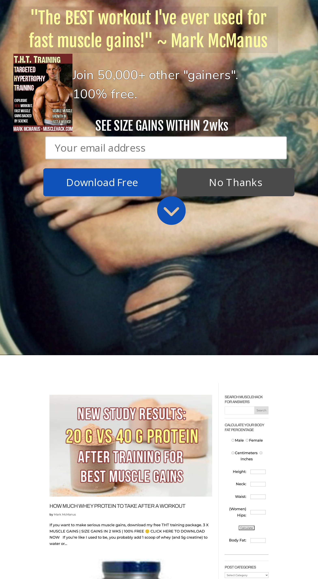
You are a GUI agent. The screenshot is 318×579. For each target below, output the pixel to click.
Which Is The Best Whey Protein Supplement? (111, 480)
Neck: (241, 225)
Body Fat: (237, 281)
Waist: (240, 238)
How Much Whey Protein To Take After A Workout (117, 247)
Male (238, 182)
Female (254, 182)
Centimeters (245, 194)
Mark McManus (65, 256)
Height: (239, 213)
